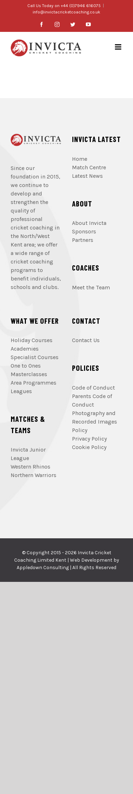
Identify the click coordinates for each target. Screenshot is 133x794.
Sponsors (84, 231)
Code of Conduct (93, 387)
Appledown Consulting (43, 568)
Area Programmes (33, 382)
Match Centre (89, 167)
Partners (82, 240)
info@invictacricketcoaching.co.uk (66, 12)
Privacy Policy (89, 438)
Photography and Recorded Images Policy (94, 421)
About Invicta (89, 223)
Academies (25, 348)
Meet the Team (91, 287)
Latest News (87, 175)
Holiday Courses (31, 340)
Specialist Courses (35, 357)
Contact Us (86, 340)
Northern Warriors (33, 475)
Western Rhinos (30, 466)
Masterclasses (29, 374)
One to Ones (26, 365)
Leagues (21, 391)
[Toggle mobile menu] (118, 47)
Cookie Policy (89, 447)
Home (79, 158)
